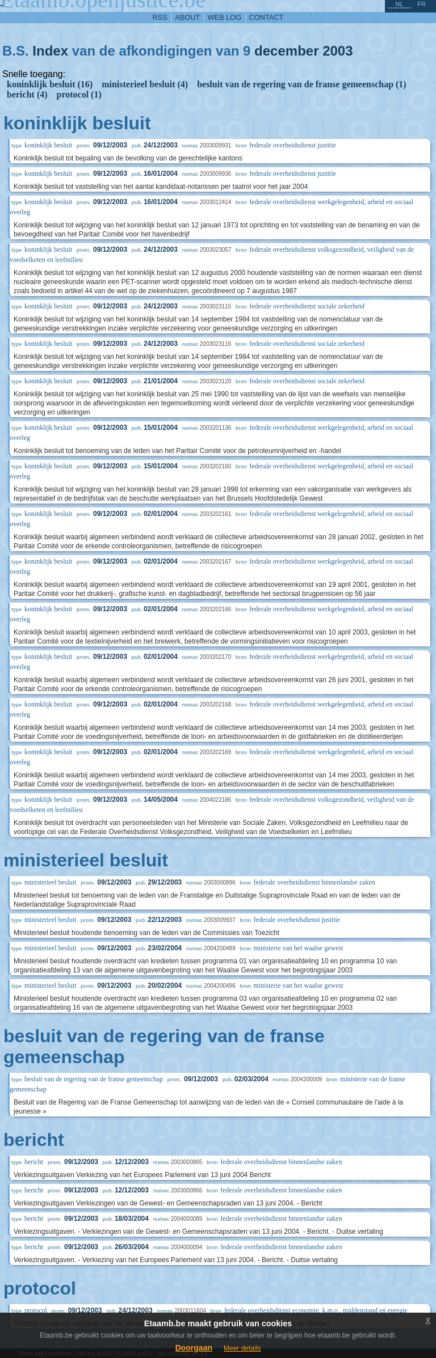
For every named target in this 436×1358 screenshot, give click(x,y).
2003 (337, 50)
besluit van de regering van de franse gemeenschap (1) (301, 84)
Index (50, 50)
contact (266, 17)
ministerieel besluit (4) (145, 84)
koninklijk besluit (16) (50, 84)
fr (421, 4)
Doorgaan (193, 1347)
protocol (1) (79, 94)
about (187, 17)
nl (399, 4)
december (286, 50)
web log (225, 17)
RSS (160, 17)
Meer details (242, 1348)
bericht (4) (27, 94)
